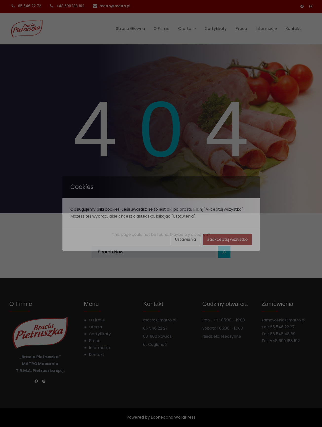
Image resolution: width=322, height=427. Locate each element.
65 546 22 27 (282, 327)
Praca (94, 341)
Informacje (99, 348)
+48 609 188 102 (285, 341)
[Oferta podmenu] (195, 28)
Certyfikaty (100, 334)
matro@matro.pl (115, 5)
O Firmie (97, 320)
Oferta (95, 327)
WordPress (184, 417)
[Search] (224, 252)
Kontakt (96, 354)
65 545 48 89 (282, 334)
